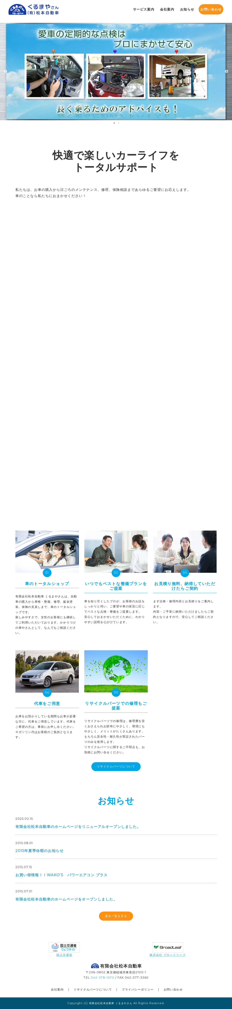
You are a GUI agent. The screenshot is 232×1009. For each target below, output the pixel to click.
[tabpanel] (116, 71)
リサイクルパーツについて (116, 766)
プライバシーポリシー (138, 989)
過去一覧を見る (116, 916)
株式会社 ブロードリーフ (168, 955)
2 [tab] (119, 123)
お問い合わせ (208, 9)
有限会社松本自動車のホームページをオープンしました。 (66, 899)
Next (226, 71)
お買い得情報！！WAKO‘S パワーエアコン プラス (61, 875)
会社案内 (57, 989)
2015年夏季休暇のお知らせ (39, 851)
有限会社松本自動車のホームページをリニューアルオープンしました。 (78, 826)
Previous (5, 71)
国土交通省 (64, 955)
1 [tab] (114, 123)
